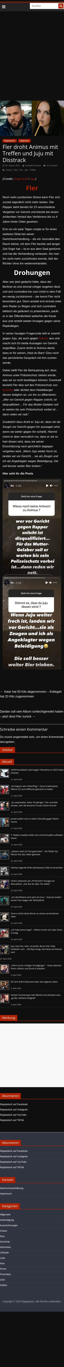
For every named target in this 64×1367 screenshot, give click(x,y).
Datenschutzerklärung (11, 1188)
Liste (2, 1258)
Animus (8, 170)
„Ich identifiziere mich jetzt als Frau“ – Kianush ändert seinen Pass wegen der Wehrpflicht (36, 899)
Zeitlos (3, 1285)
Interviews (5, 1247)
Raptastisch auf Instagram (14, 1109)
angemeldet (20, 737)
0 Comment (50, 165)
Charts (3, 1230)
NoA (2, 1263)
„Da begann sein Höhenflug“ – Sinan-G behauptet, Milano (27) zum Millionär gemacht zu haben (34, 788)
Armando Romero (33, 165)
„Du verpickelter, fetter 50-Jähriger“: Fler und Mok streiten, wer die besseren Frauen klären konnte (34, 804)
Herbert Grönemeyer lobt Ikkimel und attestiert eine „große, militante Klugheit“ (35, 997)
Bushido (8, 390)
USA (2, 1279)
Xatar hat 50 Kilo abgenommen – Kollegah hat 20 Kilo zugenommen (31, 694)
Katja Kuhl (21, 179)
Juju (26, 170)
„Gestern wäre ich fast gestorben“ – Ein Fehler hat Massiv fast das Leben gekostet (34, 853)
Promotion (5, 1274)
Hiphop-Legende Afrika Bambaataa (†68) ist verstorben (37, 867)
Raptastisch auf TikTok (12, 1120)
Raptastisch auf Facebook (14, 1104)
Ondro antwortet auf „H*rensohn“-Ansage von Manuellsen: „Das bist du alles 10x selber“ (33, 882)
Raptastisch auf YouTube (13, 1114)
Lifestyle (4, 1252)
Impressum (6, 1193)
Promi (3, 1268)
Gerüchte (5, 1241)
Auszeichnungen (9, 1225)
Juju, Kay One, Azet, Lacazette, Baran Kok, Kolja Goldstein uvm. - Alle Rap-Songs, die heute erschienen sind (36, 949)
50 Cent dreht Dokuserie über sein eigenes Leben (34, 981)
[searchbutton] (60, 5)
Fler (21, 170)
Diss (16, 170)
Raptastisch (9, 141)
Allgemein (24, 141)
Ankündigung (7, 1220)
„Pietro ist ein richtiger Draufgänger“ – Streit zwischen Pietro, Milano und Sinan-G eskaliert (36, 967)
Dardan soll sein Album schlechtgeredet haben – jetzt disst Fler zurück (31, 714)
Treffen (33, 170)
